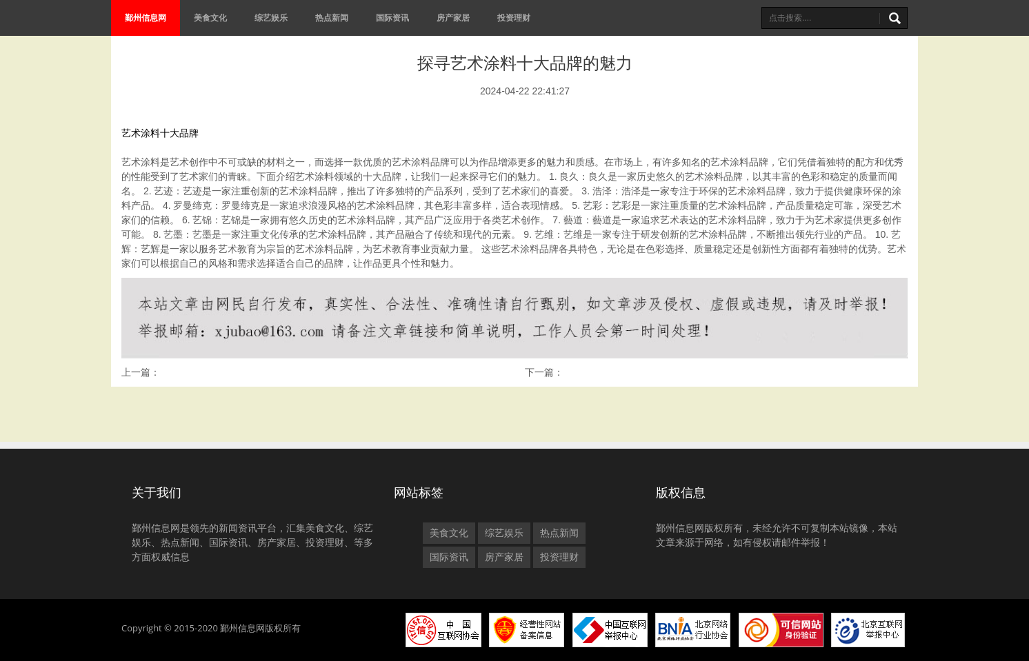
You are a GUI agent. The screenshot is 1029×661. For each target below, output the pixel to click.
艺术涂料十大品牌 (160, 133)
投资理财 (513, 17)
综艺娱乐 (271, 17)
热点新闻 (331, 17)
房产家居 (453, 17)
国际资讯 (392, 17)
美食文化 (210, 17)
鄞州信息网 (145, 17)
